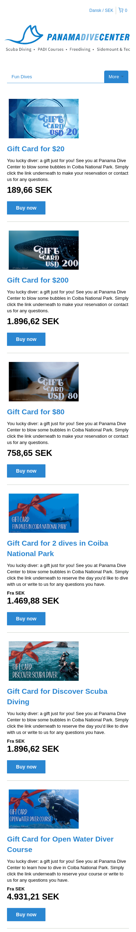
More (116, 76)
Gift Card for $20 (36, 149)
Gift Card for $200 (38, 280)
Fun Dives (22, 76)
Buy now (26, 208)
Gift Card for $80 (36, 412)
